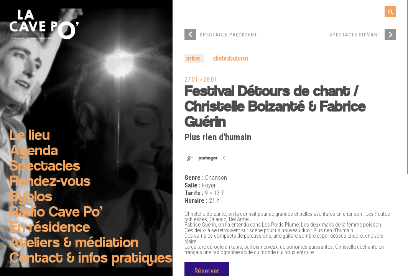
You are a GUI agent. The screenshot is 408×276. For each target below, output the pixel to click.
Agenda (34, 151)
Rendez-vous (50, 182)
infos (193, 58)
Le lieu (30, 136)
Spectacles (45, 166)
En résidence (50, 228)
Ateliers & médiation (74, 243)
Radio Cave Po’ (56, 212)
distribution (230, 58)
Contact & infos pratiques (91, 258)
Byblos (31, 197)
